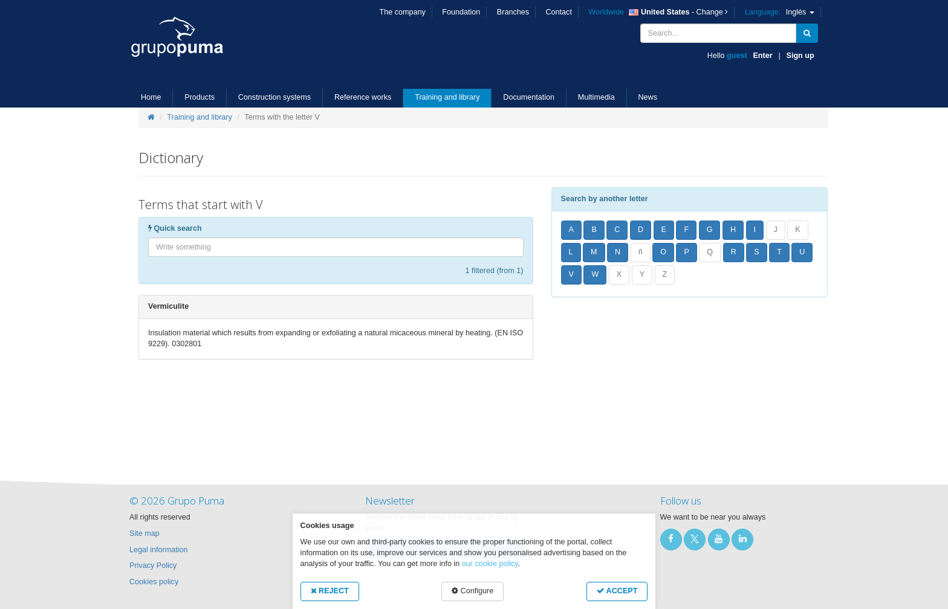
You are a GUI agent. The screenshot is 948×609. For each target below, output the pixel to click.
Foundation (461, 12)
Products (199, 97)
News (648, 97)
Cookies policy (153, 582)
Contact (559, 12)
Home (151, 97)
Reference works (363, 97)
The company (403, 12)
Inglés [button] (779, 12)
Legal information (158, 550)
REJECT (330, 591)
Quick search (175, 228)
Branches (513, 12)
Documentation (528, 97)
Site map (144, 533)
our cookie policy (490, 563)
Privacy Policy (153, 565)
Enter (762, 55)
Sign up (800, 55)
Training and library (447, 97)
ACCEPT (617, 591)
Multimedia (596, 97)
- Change (658, 12)
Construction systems (274, 97)
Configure (472, 591)
